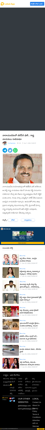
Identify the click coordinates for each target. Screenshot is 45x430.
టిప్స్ (11, 393)
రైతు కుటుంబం (36, 381)
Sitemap (35, 426)
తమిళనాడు (6, 385)
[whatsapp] (15, 151)
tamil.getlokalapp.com (26, 409)
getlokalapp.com (24, 406)
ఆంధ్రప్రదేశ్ (6, 381)
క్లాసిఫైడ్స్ (27, 390)
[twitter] (10, 151)
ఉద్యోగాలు (13, 378)
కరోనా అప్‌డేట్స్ (20, 389)
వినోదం (20, 384)
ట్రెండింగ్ (12, 381)
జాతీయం (28, 381)
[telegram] (5, 151)
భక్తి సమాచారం (28, 386)
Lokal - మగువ (20, 380)
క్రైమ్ (26, 378)
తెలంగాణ (6, 378)
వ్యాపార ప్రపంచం (34, 389)
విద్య (33, 378)
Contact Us (36, 402)
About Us (36, 405)
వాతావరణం (35, 384)
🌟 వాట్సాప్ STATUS (13, 387)
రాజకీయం (21, 393)
